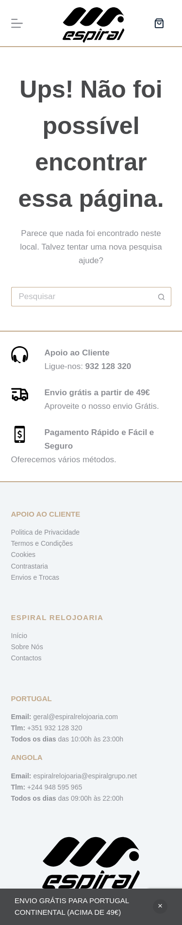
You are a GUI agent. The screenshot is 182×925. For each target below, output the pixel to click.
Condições (57, 543)
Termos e (26, 543)
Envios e (25, 577)
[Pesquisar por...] (81, 296)
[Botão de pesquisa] (161, 296)
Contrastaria (29, 566)
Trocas (49, 577)
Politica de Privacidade (45, 532)
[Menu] (17, 23)
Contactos (26, 658)
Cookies (23, 554)
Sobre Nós (27, 647)
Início (19, 635)
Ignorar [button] (160, 906)
